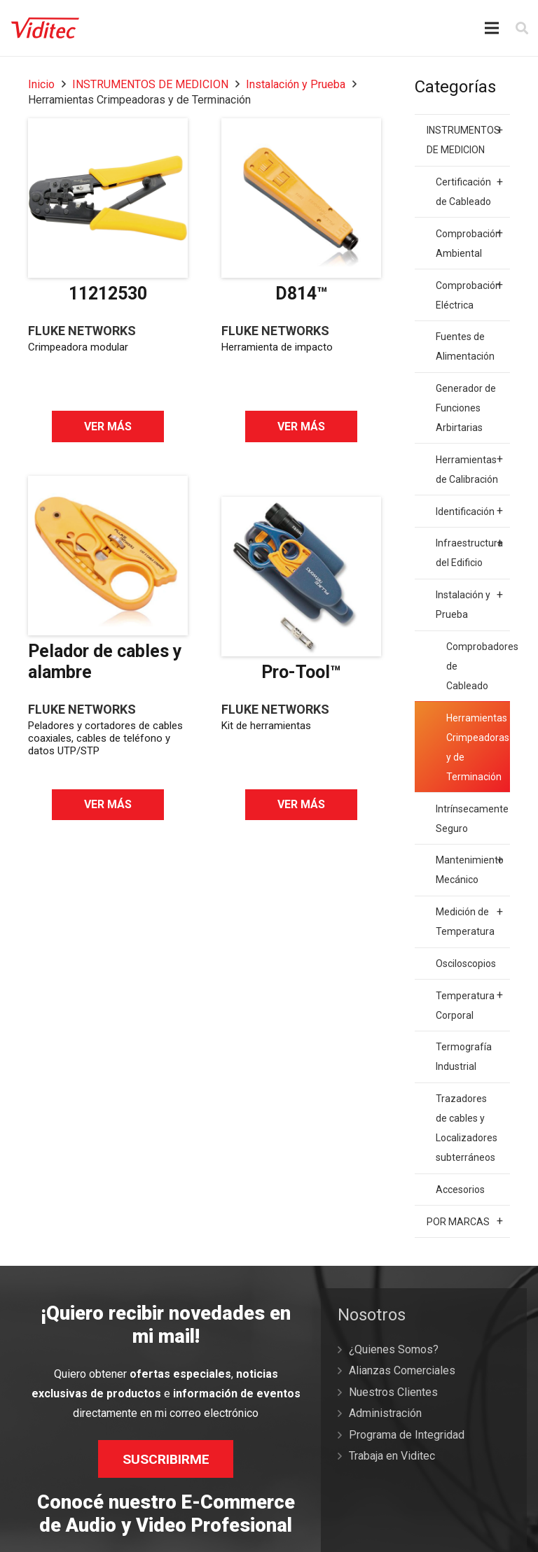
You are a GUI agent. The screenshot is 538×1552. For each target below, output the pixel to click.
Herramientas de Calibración (469, 466)
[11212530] (108, 198)
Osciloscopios (466, 963)
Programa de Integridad (406, 1434)
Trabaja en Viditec (392, 1455)
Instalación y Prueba (295, 84)
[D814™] (301, 198)
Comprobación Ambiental (469, 240)
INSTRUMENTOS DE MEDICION (150, 84)
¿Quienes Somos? (394, 1349)
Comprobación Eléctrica (469, 292)
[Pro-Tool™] (301, 576)
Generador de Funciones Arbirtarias (466, 408)
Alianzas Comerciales (402, 1370)
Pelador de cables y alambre (105, 661)
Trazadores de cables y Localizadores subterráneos (466, 1128)
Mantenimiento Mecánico (470, 867)
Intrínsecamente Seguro (472, 818)
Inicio (41, 84)
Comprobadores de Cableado (478, 666)
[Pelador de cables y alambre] (108, 555)
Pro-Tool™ (301, 672)
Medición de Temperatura (469, 919)
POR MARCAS (465, 1221)
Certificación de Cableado (469, 189)
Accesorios (460, 1189)
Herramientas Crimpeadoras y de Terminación (477, 747)
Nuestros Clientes (393, 1392)
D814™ (301, 293)
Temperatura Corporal (469, 1002)
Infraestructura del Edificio (469, 550)
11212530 (108, 293)
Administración (385, 1413)
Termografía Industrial (464, 1056)
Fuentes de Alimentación (465, 346)
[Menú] (492, 27)
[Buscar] (522, 28)
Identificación (469, 511)
